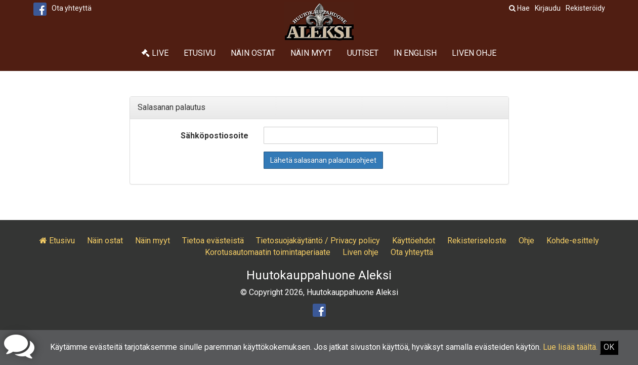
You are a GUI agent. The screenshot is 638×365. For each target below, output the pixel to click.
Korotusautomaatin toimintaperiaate (267, 252)
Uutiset (362, 53)
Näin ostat (253, 53)
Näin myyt (311, 53)
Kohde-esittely (572, 240)
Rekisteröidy (585, 8)
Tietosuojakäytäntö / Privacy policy (318, 240)
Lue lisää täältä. (570, 347)
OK (609, 347)
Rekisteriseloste (476, 240)
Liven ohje (474, 53)
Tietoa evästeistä (213, 240)
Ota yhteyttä (72, 8)
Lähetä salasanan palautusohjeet (323, 160)
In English (415, 53)
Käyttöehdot (413, 240)
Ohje (526, 240)
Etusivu (200, 53)
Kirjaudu (548, 8)
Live (155, 53)
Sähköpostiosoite (214, 135)
